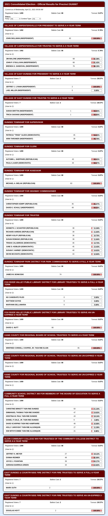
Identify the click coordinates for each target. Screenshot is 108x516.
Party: (7, 19)
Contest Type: (26, 19)
